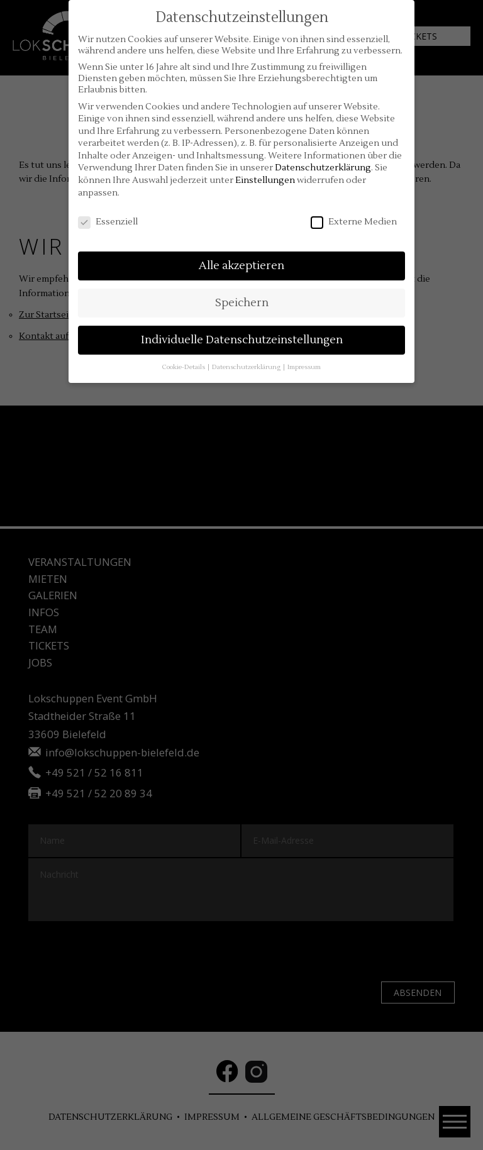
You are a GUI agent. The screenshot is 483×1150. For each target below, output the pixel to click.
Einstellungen (265, 180)
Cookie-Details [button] (184, 367)
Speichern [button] (242, 303)
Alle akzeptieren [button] (241, 265)
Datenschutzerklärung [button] (247, 367)
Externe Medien (354, 222)
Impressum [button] (304, 367)
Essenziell (108, 222)
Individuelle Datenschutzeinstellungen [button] (242, 340)
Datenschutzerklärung (323, 168)
